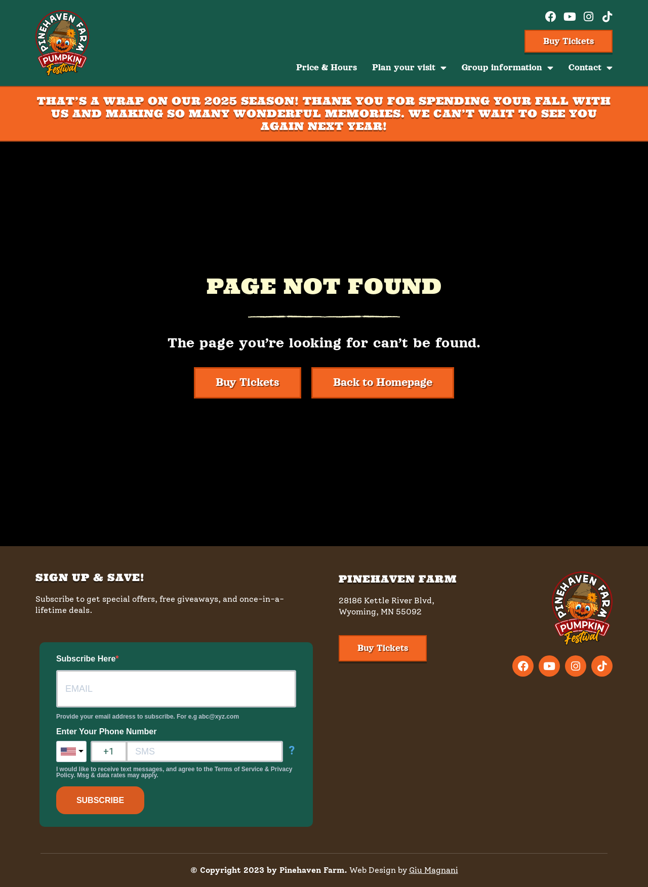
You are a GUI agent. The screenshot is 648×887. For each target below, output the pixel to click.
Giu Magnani (433, 870)
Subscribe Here (85, 659)
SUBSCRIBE (100, 800)
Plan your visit (409, 67)
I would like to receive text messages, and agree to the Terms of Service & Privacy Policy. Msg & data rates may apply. (174, 772)
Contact (591, 67)
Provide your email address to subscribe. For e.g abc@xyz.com (147, 717)
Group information (507, 67)
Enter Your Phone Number (106, 732)
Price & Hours (326, 67)
